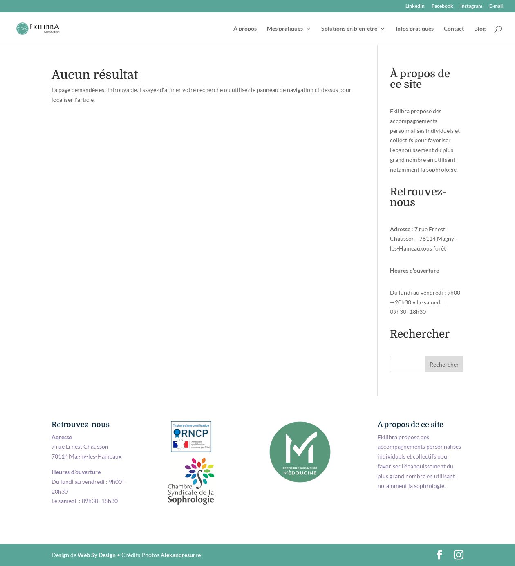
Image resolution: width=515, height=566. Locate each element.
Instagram (471, 6)
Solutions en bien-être (349, 29)
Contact (454, 29)
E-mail (496, 6)
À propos (245, 29)
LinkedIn (415, 6)
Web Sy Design (97, 554)
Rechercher (444, 364)
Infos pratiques (415, 29)
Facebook (442, 6)
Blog (480, 29)
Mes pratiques (285, 29)
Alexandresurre (181, 554)
